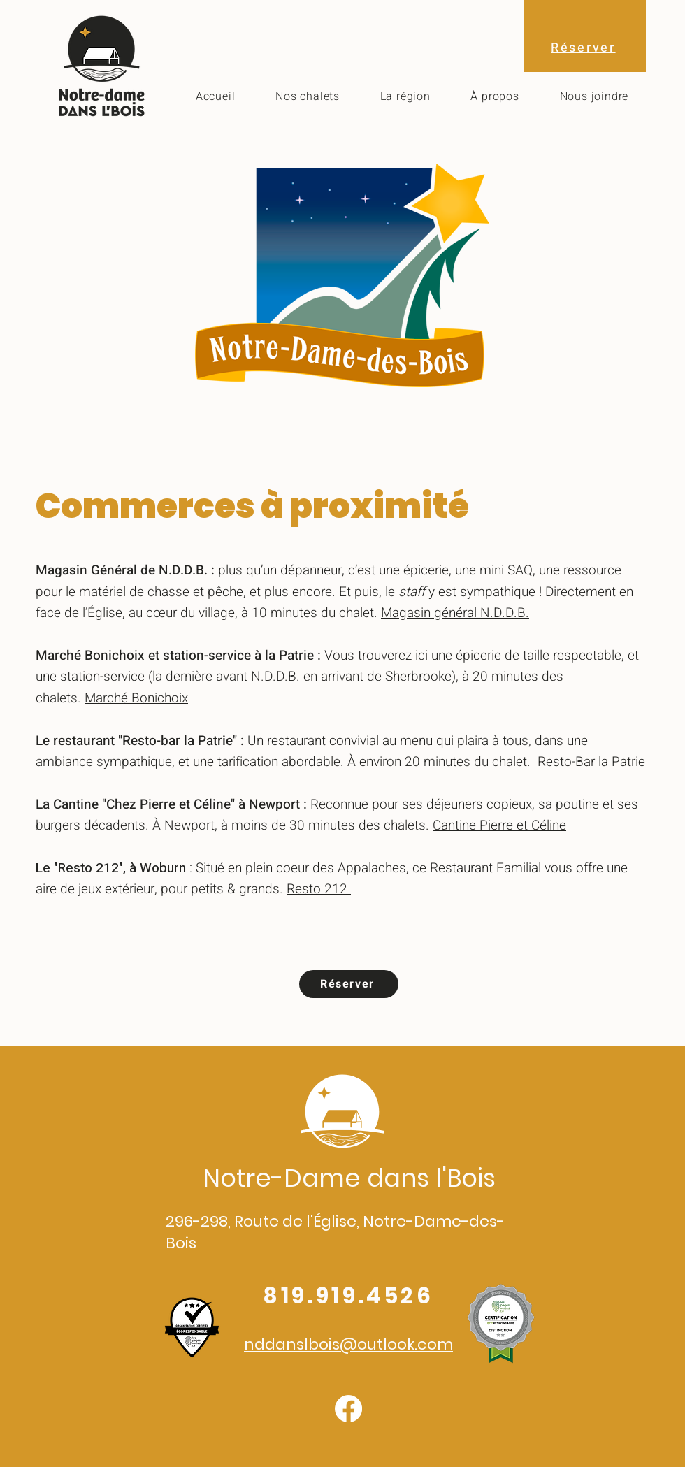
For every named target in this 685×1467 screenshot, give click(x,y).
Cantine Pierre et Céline (499, 825)
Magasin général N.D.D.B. (455, 613)
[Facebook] (348, 1408)
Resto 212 (319, 889)
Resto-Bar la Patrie (591, 762)
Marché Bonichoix (136, 698)
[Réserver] (348, 984)
